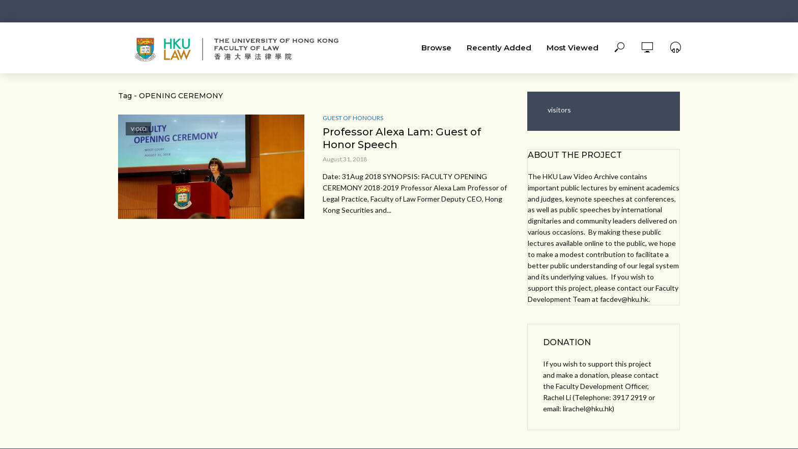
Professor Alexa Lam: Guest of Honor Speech (402, 138)
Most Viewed (572, 47)
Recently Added (499, 47)
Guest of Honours (353, 118)
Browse (436, 47)
